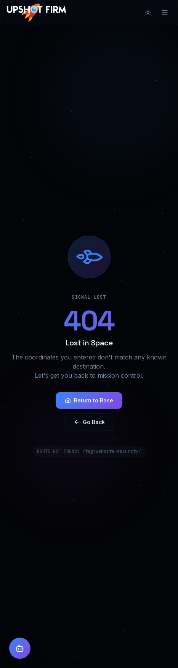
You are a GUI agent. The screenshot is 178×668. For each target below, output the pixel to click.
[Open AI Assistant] (19, 648)
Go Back (89, 422)
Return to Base (89, 400)
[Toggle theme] (148, 12)
